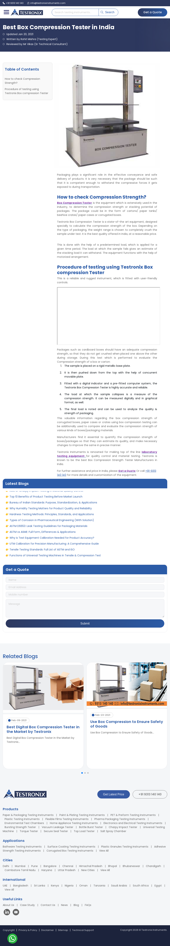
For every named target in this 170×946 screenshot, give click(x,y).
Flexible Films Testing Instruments (66, 819)
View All (104, 850)
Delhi (6, 866)
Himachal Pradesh (90, 866)
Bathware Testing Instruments (22, 846)
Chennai (67, 866)
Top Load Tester (84, 831)
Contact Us (48, 905)
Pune (34, 866)
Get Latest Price (113, 794)
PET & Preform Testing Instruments (133, 815)
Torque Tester (29, 831)
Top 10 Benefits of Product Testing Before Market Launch (46, 499)
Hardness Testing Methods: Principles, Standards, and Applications (52, 517)
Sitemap (63, 930)
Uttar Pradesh (66, 870)
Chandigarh (153, 866)
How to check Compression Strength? (22, 81)
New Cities (88, 870)
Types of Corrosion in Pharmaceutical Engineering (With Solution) (52, 523)
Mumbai (20, 866)
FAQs (88, 905)
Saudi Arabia (119, 885)
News (64, 905)
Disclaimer (47, 930)
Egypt (158, 885)
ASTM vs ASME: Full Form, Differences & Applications (43, 534)
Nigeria (69, 885)
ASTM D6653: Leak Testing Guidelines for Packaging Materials (48, 529)
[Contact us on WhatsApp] (12, 939)
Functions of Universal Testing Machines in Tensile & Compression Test (55, 558)
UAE (5, 885)
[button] (82, 773)
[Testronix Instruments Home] (26, 12)
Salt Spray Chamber (113, 831)
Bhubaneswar (131, 866)
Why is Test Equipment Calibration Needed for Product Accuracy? (52, 540)
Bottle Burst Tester (91, 827)
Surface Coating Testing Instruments (71, 846)
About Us (8, 905)
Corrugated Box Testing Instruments (70, 850)
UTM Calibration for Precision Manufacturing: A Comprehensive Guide (54, 546)
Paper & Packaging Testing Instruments (28, 815)
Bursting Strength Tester (20, 827)
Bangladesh (20, 885)
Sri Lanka (39, 885)
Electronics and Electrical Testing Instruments (133, 823)
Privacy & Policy (28, 930)
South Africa (141, 885)
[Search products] (75, 12)
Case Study (27, 905)
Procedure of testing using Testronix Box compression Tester (26, 91)
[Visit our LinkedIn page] (8, 912)
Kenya (55, 885)
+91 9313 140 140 (150, 794)
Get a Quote (152, 12)
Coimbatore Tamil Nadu (20, 870)
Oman (83, 885)
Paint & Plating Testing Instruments (82, 815)
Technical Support (83, 930)
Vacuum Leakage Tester (57, 827)
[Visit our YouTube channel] (16, 912)
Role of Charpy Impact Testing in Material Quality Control (46, 493)
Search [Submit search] (107, 12)
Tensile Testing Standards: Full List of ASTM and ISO (42, 552)
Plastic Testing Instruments (22, 819)
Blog (76, 905)
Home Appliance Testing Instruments (74, 823)
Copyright (9, 930)
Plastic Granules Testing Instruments (124, 846)
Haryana (46, 870)
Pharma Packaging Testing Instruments (119, 819)
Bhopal (112, 866)
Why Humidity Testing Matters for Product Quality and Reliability (51, 511)
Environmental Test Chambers (24, 823)
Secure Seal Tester (56, 831)
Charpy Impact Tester (123, 827)
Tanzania (99, 885)
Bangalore (50, 866)
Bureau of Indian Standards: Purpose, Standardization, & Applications (53, 505)
